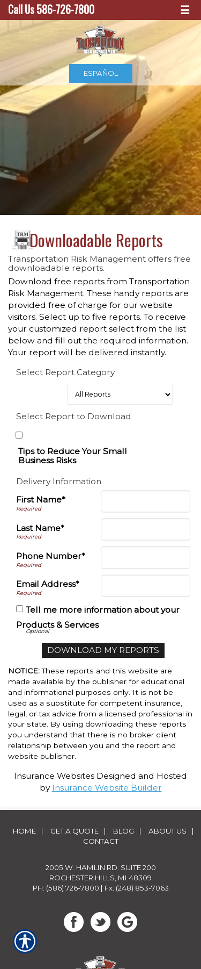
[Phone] (145, 557)
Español (101, 73)
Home (24, 831)
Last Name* (40, 528)
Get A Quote (74, 831)
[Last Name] (145, 529)
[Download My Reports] (103, 650)
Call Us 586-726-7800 (51, 9)
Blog (123, 831)
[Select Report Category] (120, 394)
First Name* (40, 499)
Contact (100, 841)
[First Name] (145, 501)
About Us (167, 831)
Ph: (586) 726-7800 (66, 888)
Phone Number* (50, 556)
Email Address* (47, 584)
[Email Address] (145, 586)
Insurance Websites (54, 776)
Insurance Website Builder (107, 788)
